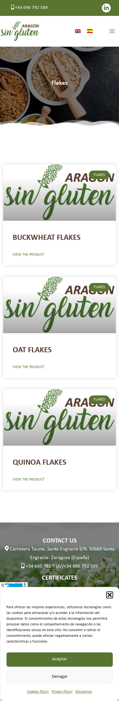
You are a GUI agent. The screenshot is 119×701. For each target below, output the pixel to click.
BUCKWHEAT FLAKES (47, 238)
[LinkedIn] (106, 7)
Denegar (60, 676)
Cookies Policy (38, 692)
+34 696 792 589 (29, 7)
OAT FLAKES (32, 350)
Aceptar (59, 659)
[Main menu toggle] (112, 31)
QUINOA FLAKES (39, 463)
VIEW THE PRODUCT (28, 255)
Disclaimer (84, 692)
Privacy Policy (62, 692)
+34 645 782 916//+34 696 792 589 (59, 566)
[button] (109, 595)
